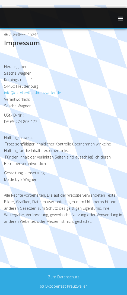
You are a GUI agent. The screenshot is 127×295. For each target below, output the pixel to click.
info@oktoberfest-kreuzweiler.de (32, 92)
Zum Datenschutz (63, 276)
